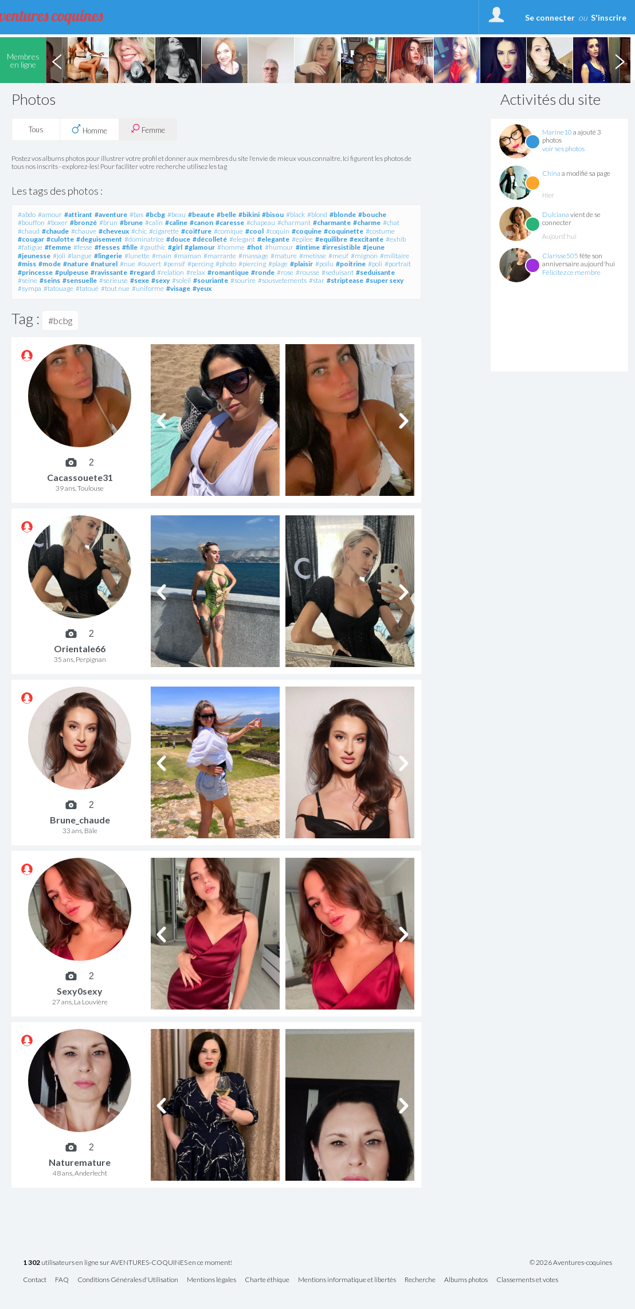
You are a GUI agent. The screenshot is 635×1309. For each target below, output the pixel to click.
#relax (195, 272)
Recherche (420, 1280)
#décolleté (210, 239)
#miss (27, 263)
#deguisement (99, 239)
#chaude (55, 231)
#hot (254, 247)
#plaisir (301, 263)
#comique (228, 231)
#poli (375, 263)
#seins (50, 280)
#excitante (366, 239)
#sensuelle (79, 280)
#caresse (229, 222)
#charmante (332, 222)
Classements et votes (527, 1280)
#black (295, 214)
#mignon (364, 255)
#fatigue (30, 247)
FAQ (62, 1280)
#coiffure (196, 231)
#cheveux (114, 231)
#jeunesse (34, 255)
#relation (170, 272)
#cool (254, 231)
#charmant (294, 222)
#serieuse (113, 280)
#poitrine (351, 263)
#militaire (394, 255)
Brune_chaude (80, 819)
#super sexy (384, 280)
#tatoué (87, 288)
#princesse (35, 272)
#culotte (60, 239)
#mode (49, 263)
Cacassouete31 (80, 477)
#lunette (137, 255)
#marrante (219, 255)
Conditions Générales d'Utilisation (127, 1280)
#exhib (396, 239)
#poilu (324, 263)
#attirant (78, 214)
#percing (200, 263)
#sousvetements (282, 280)
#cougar (31, 239)
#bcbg (155, 214)
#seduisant (338, 272)
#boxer (57, 222)
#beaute (201, 214)
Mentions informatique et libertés (347, 1280)
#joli (59, 255)
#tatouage (58, 288)
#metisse (312, 255)
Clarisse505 (560, 255)
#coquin (277, 231)
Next (619, 60)
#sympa (29, 288)
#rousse (307, 272)
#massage (253, 255)
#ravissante (109, 272)
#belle (226, 214)
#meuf (338, 255)
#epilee (302, 239)
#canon (201, 222)
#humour (279, 247)
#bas (136, 214)
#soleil (181, 280)
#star (316, 280)
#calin (154, 222)
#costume (380, 231)
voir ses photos (563, 148)
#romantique (228, 272)
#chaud (29, 231)
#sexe (139, 280)
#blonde (343, 214)
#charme (367, 222)
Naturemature (80, 1162)
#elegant (242, 239)
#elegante (273, 239)
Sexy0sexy (80, 990)
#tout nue (115, 288)
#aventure (111, 214)
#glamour (200, 247)
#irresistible (341, 247)
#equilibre (331, 239)
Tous (36, 129)
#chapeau (260, 222)
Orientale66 (79, 648)
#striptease (345, 280)
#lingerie (108, 255)
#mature (284, 255)
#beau (176, 214)
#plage (278, 263)
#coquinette (343, 231)
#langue (80, 255)
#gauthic (153, 247)
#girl (175, 247)
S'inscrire (608, 17)
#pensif (174, 263)
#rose (285, 272)
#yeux (202, 288)
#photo (225, 263)
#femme (58, 247)
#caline (176, 222)
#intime (308, 247)
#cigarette (164, 231)
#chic (139, 231)
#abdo (27, 214)
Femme (148, 129)
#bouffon (31, 222)
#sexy (160, 280)
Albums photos (466, 1280)
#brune (131, 222)
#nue (127, 263)
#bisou (273, 214)
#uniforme (148, 288)
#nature (75, 263)
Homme (89, 129)
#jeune (374, 247)
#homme (231, 247)
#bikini (249, 214)
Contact (34, 1280)
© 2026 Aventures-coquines (571, 1262)
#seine (27, 280)
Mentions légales (211, 1280)
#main (161, 255)
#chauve (83, 231)
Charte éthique (267, 1280)
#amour (50, 214)
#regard (142, 272)
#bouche (372, 214)
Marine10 (557, 132)
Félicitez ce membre (571, 272)
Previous (57, 60)
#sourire (243, 280)
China (551, 173)
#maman (187, 255)
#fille (130, 247)
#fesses (107, 247)
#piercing (252, 263)
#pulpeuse (71, 272)
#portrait (398, 263)
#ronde (263, 272)
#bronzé (83, 222)
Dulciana (555, 214)
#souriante (210, 280)
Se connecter (550, 17)
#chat (391, 222)
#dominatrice (144, 239)
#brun (108, 222)
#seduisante (375, 272)
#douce (178, 239)
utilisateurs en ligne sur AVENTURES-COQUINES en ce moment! (127, 1263)
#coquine (307, 231)
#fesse (82, 247)
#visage (178, 288)
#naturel (104, 263)
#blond (317, 214)
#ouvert (149, 263)
